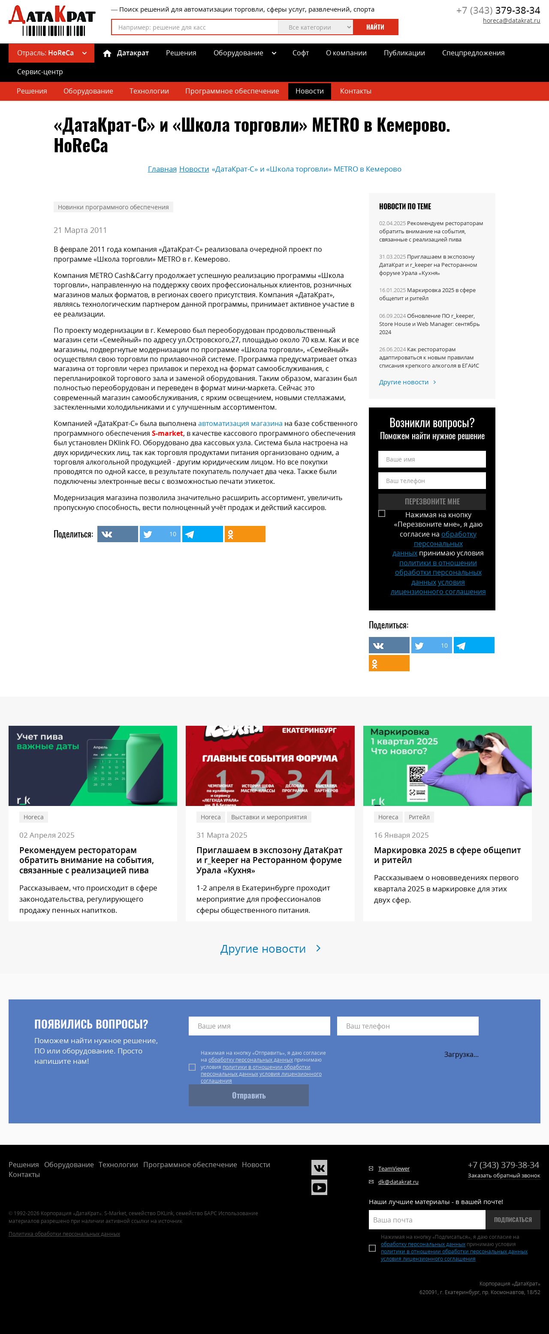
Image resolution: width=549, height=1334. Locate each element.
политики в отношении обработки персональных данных (438, 572)
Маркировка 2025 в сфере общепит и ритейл (427, 294)
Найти (375, 27)
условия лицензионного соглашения (438, 586)
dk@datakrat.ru (398, 1182)
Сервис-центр (40, 71)
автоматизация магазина (240, 423)
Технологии (149, 91)
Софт (301, 52)
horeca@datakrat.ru (511, 20)
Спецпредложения (473, 52)
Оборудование (238, 52)
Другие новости (404, 381)
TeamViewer (394, 1168)
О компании (346, 52)
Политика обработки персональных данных (64, 1233)
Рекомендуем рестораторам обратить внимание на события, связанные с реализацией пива (431, 231)
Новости (310, 91)
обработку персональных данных (434, 543)
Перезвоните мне (432, 501)
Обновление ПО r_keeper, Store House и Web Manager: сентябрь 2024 (429, 324)
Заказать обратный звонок (504, 1175)
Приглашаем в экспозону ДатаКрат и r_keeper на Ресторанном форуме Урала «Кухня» (428, 265)
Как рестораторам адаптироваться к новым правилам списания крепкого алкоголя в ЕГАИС (429, 357)
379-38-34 (498, 9)
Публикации (404, 52)
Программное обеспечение (232, 91)
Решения (181, 52)
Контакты (355, 91)
